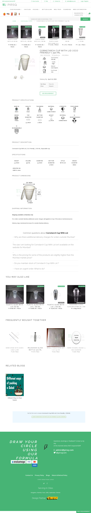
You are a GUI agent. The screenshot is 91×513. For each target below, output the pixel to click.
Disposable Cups (26, 21)
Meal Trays (57, 9)
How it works (35, 1)
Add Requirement (48, 93)
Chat (46, 1)
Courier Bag (67, 9)
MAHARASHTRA (78, 14)
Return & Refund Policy (59, 475)
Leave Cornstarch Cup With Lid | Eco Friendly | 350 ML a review (49, 416)
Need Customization (79, 9)
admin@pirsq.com (70, 1)
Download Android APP (9, 1)
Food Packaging (15, 9)
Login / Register (84, 1)
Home (14, 21)
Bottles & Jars (47, 9)
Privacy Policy (39, 475)
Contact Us (56, 1)
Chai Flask (27, 9)
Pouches (35, 9)
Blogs (48, 475)
